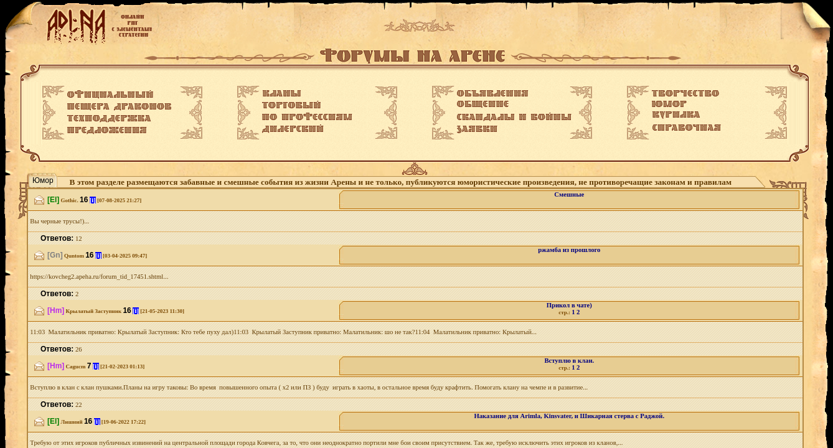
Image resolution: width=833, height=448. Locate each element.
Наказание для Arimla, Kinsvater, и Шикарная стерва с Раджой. (569, 416)
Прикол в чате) (569, 305)
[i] (93, 200)
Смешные (569, 194)
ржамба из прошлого (569, 249)
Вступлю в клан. (569, 360)
